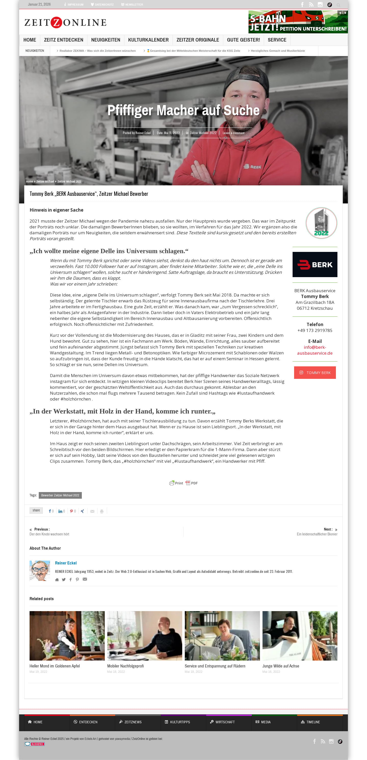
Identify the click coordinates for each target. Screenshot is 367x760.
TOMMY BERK (315, 372)
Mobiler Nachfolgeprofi (125, 666)
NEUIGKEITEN (105, 40)
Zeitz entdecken (63, 40)
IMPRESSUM (73, 4)
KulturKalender (148, 40)
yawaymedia (122, 739)
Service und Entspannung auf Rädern (215, 666)
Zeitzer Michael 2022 (203, 133)
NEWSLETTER (132, 4)
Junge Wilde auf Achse (281, 666)
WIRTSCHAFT (229, 720)
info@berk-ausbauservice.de (315, 350)
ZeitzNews (138, 720)
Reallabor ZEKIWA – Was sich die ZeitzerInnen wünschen (98, 50)
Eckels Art (90, 739)
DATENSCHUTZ (102, 4)
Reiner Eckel (66, 563)
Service (277, 40)
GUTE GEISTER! (243, 40)
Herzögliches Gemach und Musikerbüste (278, 50)
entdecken (92, 720)
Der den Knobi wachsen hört (106, 532)
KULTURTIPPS (183, 720)
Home (29, 40)
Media (274, 720)
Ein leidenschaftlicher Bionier (260, 532)
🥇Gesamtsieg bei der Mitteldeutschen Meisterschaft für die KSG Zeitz (193, 50)
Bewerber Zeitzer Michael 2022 (60, 495)
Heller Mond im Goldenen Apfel (55, 666)
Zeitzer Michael (45, 181)
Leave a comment (233, 133)
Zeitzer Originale (198, 40)
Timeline (320, 720)
